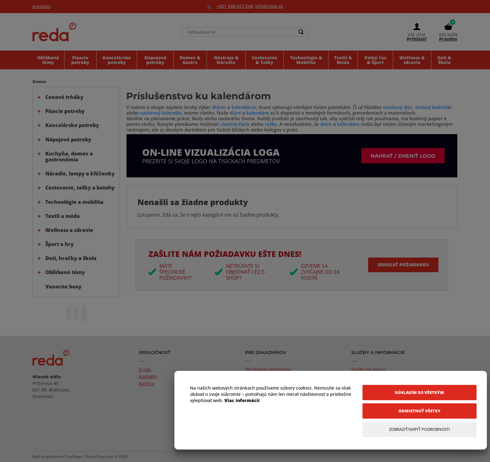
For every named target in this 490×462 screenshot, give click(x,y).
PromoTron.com (99, 456)
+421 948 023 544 (235, 6)
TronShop (72, 456)
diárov (219, 107)
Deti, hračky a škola (71, 258)
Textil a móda (62, 216)
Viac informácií (242, 400)
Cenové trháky (64, 97)
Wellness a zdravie (69, 230)
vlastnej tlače (235, 124)
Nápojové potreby (68, 139)
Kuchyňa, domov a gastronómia (69, 156)
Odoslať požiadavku (403, 265)
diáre (236, 113)
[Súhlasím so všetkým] (419, 392)
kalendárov (244, 107)
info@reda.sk (269, 6)
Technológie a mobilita (74, 202)
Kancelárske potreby (72, 125)
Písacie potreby (65, 111)
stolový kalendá (432, 107)
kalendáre (258, 113)
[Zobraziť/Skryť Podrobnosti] (419, 429)
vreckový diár (397, 107)
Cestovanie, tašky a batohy (80, 187)
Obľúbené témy (65, 272)
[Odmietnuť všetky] (419, 411)
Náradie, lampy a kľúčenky (80, 173)
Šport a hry (59, 244)
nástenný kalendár (161, 113)
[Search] (301, 32)
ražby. (271, 124)
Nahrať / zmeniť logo (403, 155)
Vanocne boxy (63, 286)
